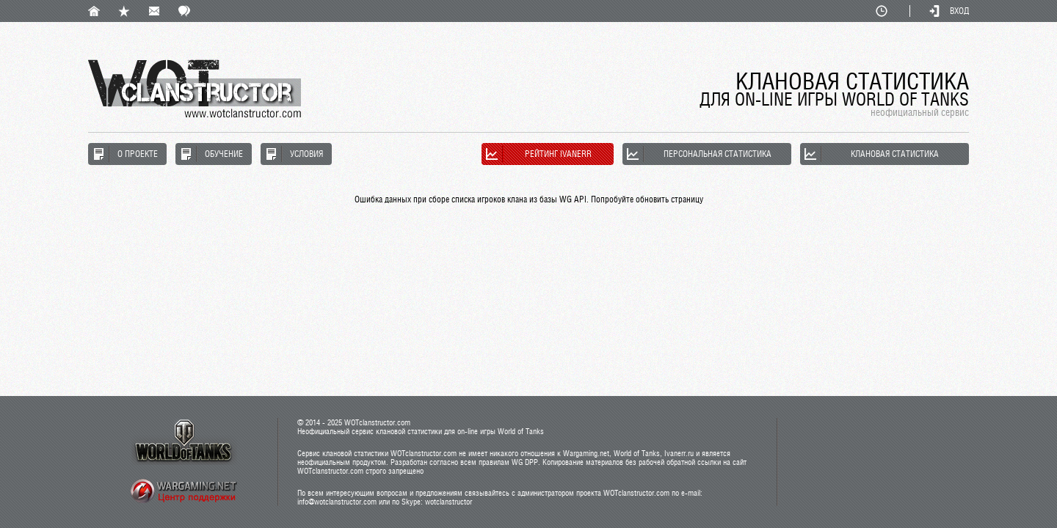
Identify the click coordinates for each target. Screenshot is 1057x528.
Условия (306, 154)
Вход (959, 11)
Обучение (224, 154)
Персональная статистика (717, 154)
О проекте (137, 154)
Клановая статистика (895, 154)
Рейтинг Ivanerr (558, 154)
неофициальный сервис (920, 112)
